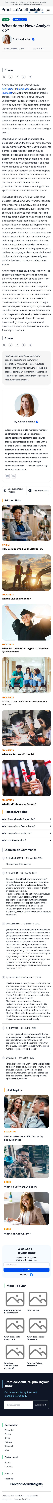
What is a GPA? (33, 1310)
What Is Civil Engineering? (16, 598)
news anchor (23, 88)
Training (8, 1442)
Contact (8, 1466)
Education (8, 594)
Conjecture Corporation (28, 1495)
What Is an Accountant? (17, 1233)
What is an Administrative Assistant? (11, 1365)
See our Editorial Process (13, 490)
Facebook (9, 1478)
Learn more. (38, 4)
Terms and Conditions (22, 1499)
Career (6, 544)
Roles (7, 1182)
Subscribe (26, 1270)
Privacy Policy (7, 1499)
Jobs (7, 1450)
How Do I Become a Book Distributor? (22, 548)
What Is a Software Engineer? (20, 1186)
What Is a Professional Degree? (19, 804)
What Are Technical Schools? (18, 754)
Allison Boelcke (23, 39)
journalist (7, 92)
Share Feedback (38, 490)
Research (9, 1446)
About (7, 1462)
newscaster (8, 88)
